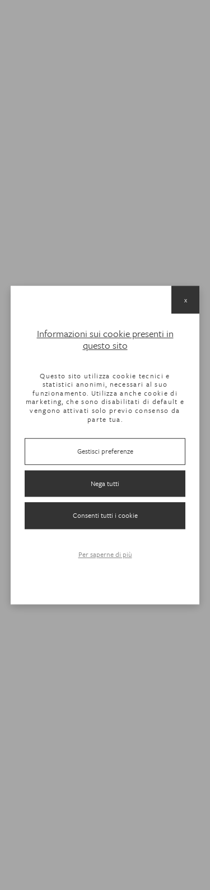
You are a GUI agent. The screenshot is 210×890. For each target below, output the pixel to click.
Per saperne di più (105, 554)
